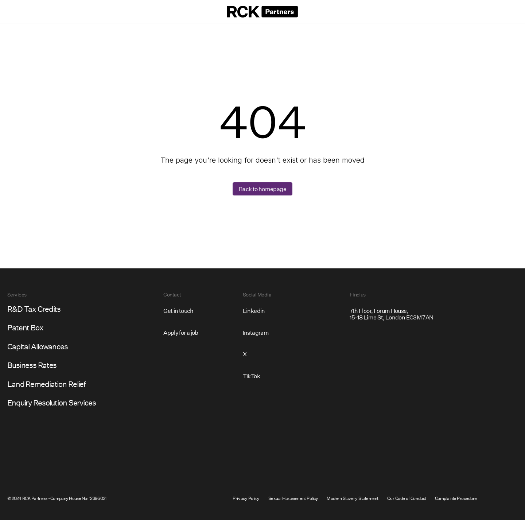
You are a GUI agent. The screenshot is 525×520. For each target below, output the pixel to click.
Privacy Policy (246, 498)
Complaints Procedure (456, 498)
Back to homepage (262, 189)
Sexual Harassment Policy (293, 498)
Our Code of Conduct (406, 498)
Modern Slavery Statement (352, 498)
